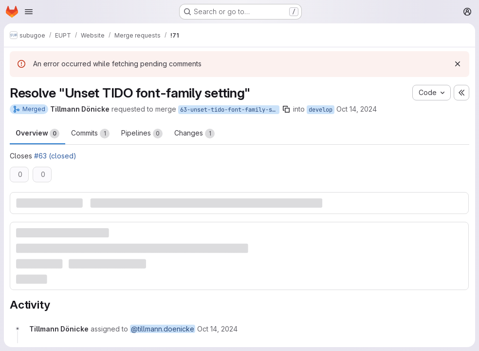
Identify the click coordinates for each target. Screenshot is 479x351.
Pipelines (142, 133)
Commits (90, 133)
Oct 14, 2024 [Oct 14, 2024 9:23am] (356, 109)
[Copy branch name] (286, 109)
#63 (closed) (55, 156)
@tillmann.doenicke (162, 329)
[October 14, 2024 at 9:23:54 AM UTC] (217, 329)
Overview (37, 133)
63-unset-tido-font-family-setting (229, 110)
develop (320, 110)
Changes (194, 133)
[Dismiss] (457, 64)
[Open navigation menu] (29, 12)
